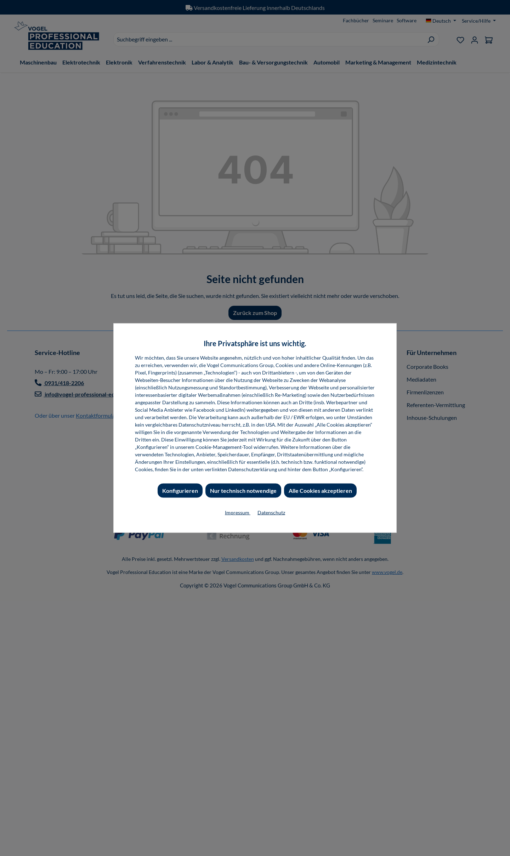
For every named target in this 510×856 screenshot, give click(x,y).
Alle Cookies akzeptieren (320, 490)
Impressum (237, 512)
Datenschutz (271, 512)
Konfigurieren (180, 490)
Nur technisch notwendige (243, 490)
